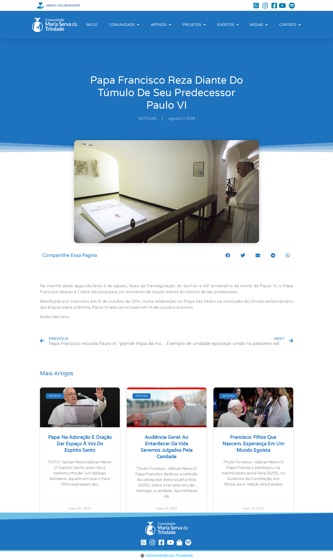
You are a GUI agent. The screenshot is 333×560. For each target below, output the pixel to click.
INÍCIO (92, 25)
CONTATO (290, 25)
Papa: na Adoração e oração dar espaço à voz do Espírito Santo (80, 444)
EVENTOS (227, 25)
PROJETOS (194, 25)
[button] (228, 255)
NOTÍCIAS (147, 118)
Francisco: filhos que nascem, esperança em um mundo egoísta (253, 444)
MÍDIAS (259, 25)
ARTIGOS (161, 25)
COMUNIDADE (124, 25)
